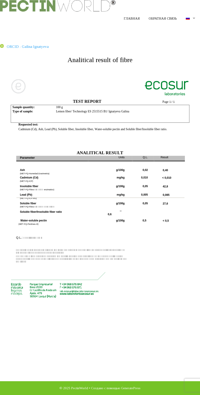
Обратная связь (163, 18)
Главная (132, 18)
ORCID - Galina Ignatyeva (24, 47)
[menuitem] (190, 18)
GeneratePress (130, 388)
